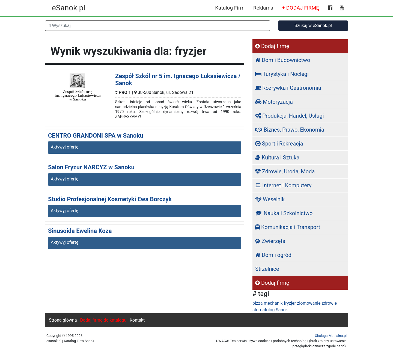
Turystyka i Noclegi (282, 74)
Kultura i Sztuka (277, 157)
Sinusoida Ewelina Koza (80, 230)
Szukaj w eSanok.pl (313, 25)
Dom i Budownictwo (282, 60)
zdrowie (329, 303)
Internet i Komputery (283, 185)
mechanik (273, 303)
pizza (257, 303)
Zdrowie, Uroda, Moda (285, 171)
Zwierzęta (270, 241)
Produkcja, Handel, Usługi (289, 115)
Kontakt (137, 320)
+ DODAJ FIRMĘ (300, 8)
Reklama (263, 8)
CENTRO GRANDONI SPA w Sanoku (95, 135)
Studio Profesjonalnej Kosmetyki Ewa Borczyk (110, 199)
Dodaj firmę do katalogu (103, 320)
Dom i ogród (273, 255)
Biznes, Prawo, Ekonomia (289, 129)
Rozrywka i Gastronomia (288, 88)
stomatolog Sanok (270, 309)
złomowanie (308, 303)
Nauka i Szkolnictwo (284, 213)
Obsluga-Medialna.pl (331, 336)
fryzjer (290, 303)
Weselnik (270, 199)
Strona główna (63, 320)
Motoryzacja (274, 102)
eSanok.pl (68, 7)
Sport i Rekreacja (279, 143)
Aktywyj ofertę (64, 147)
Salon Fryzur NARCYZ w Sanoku (91, 167)
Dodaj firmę (272, 46)
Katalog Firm (230, 8)
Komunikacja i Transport (287, 227)
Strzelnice (267, 269)
